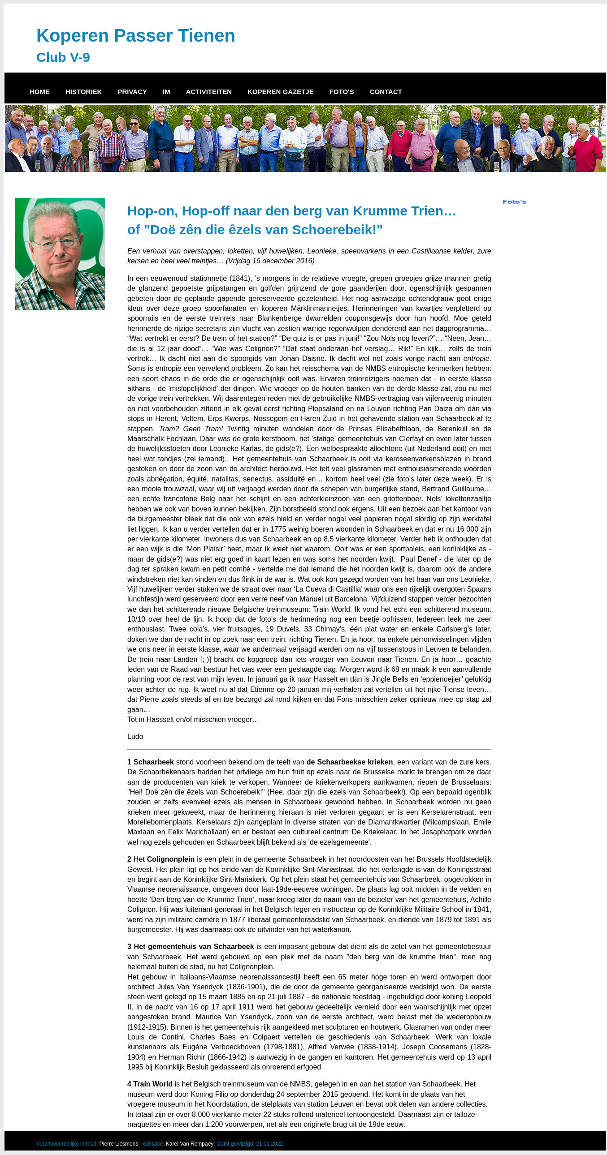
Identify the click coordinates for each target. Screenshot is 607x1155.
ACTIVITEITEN (209, 91)
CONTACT (386, 91)
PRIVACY (132, 91)
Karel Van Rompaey (190, 1144)
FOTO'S (342, 91)
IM (166, 91)
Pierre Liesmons (119, 1144)
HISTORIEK (83, 91)
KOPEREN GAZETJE (280, 91)
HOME (40, 91)
